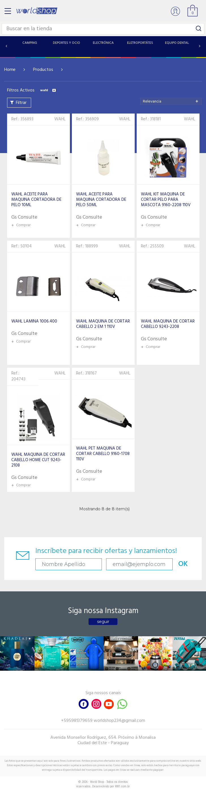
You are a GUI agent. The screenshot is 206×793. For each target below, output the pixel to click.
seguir (103, 621)
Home (10, 69)
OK (183, 564)
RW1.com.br (122, 786)
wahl (48, 90)
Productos (43, 69)
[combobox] (171, 101)
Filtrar (21, 102)
